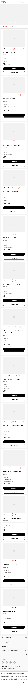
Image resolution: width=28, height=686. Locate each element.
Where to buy (14, 72)
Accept (19, 683)
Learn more (14, 68)
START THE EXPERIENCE (7, 669)
